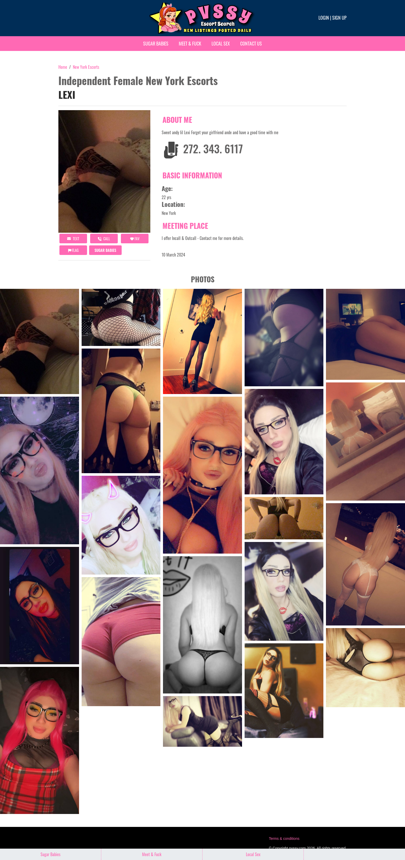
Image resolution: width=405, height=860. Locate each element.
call (104, 238)
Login (323, 17)
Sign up (339, 17)
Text (73, 238)
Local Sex (221, 43)
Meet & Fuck (190, 43)
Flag (73, 250)
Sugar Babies (155, 43)
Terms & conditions (284, 838)
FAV (134, 238)
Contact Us (251, 43)
